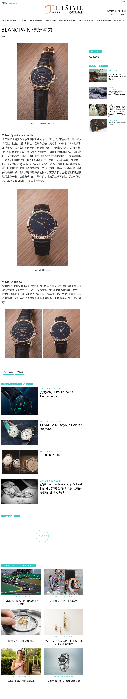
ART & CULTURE (36, 20)
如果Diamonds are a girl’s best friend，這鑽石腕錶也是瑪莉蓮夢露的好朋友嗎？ (61, 488)
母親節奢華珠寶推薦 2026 (21, 681)
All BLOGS (94, 57)
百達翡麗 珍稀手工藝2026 (63, 601)
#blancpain (8, 372)
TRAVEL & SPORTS (85, 20)
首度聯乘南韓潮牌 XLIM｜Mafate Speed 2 (116, 94)
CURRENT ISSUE (113, 11)
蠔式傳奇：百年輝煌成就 (21, 641)
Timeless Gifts (50, 454)
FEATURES (111, 15)
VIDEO (123, 11)
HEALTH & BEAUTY (103, 20)
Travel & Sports (113, 89)
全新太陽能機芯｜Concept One (63, 681)
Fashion (112, 105)
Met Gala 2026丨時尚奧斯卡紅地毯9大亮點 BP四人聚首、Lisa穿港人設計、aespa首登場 (117, 111)
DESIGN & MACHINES (67, 20)
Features (21, 637)
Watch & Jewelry (50, 389)
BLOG (123, 15)
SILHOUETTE (119, 20)
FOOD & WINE (50, 20)
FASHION (23, 20)
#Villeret (20, 372)
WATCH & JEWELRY (9, 20)
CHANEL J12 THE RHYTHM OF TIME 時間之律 (117, 76)
